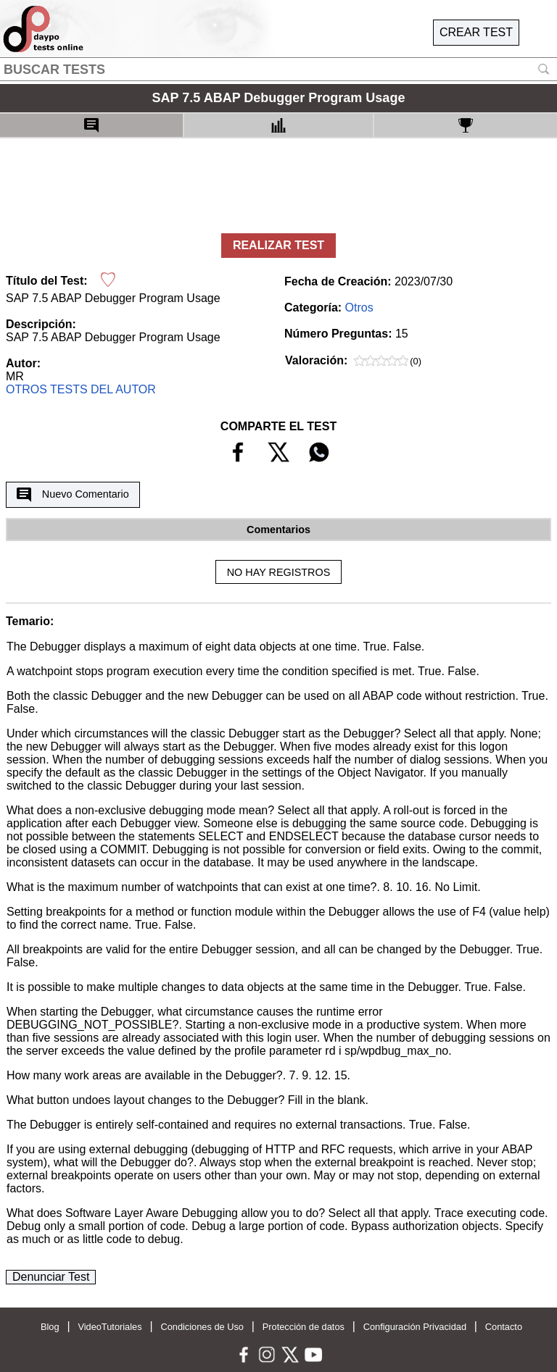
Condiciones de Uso (202, 1326)
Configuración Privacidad (414, 1326)
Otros (359, 307)
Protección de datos (303, 1326)
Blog (50, 1326)
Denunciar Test (50, 1277)
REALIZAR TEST (278, 245)
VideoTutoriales (109, 1326)
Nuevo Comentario (72, 495)
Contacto (503, 1326)
